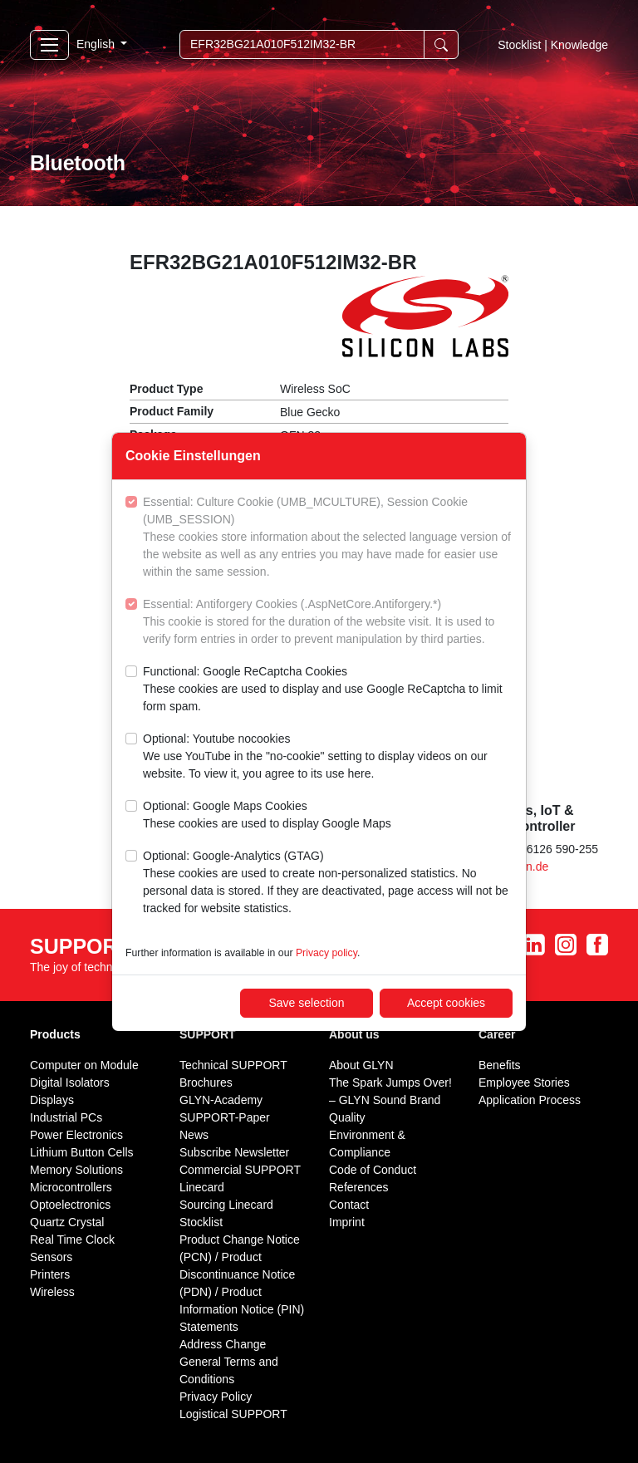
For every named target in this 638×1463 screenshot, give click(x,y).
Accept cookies (446, 1002)
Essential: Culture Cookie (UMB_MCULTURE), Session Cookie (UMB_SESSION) (328, 538)
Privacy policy (326, 953)
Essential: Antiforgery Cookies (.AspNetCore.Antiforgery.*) (328, 622)
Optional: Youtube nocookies (328, 757)
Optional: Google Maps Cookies (267, 815)
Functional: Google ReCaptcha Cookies (328, 690)
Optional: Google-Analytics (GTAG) (328, 883)
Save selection (306, 1002)
